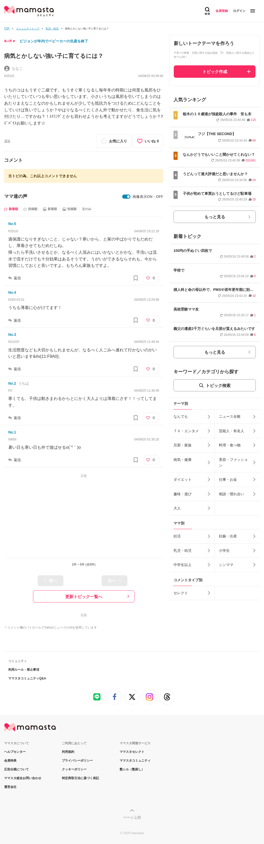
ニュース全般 (230, 416)
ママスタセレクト (132, 751)
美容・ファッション (233, 462)
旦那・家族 (183, 445)
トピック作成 (214, 71)
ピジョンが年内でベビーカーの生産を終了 (54, 41)
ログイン (239, 11)
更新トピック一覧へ (83, 596)
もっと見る (214, 217)
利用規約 (68, 751)
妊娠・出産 (228, 536)
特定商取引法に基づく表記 (80, 778)
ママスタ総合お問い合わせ (22, 778)
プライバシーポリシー (77, 760)
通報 (7, 141)
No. (12, 224)
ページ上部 (132, 817)
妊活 (177, 536)
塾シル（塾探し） (132, 769)
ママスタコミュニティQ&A (27, 678)
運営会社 (10, 786)
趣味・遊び (183, 494)
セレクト (181, 593)
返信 (17, 278)
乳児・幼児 (183, 550)
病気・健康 (183, 460)
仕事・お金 (228, 479)
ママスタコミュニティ (135, 760)
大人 (177, 508)
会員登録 (222, 11)
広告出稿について (16, 769)
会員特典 (10, 760)
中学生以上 (183, 565)
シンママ (226, 565)
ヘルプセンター (15, 751)
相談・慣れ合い (231, 494)
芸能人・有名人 (231, 431)
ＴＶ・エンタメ (186, 431)
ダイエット (183, 479)
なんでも (181, 416)
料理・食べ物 (230, 445)
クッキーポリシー (74, 769)
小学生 (224, 550)
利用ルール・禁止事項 (23, 669)
